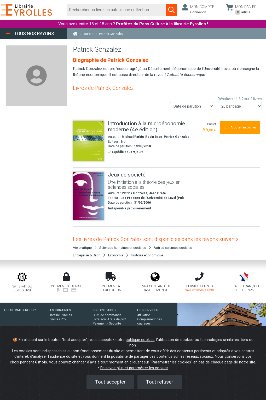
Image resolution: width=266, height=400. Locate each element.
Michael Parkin (133, 137)
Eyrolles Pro (57, 319)
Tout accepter (110, 382)
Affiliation (144, 315)
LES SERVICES (147, 310)
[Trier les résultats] (192, 106)
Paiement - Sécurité (107, 323)
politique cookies (140, 340)
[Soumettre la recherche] (171, 10)
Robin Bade (153, 137)
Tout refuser (159, 382)
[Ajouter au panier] (240, 127)
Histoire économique (147, 255)
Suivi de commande (107, 315)
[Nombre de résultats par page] (240, 106)
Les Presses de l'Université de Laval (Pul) (152, 198)
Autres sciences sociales (173, 247)
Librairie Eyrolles (60, 315)
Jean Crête (157, 193)
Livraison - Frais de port (109, 319)
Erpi (123, 141)
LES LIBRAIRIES (60, 310)
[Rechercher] (116, 10)
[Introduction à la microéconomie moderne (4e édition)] (88, 141)
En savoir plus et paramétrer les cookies (134, 368)
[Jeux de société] (88, 196)
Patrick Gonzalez (176, 137)
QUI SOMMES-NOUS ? (20, 310)
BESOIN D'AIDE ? (105, 310)
